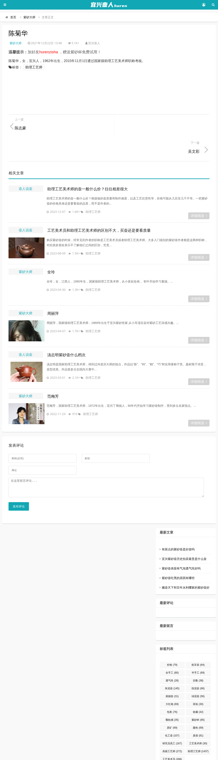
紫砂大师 (29, 17)
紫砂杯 (198, 699)
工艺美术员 (172, 738)
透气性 (172, 660)
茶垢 (198, 683)
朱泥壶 (172, 668)
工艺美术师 (198, 723)
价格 (172, 644)
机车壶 (198, 644)
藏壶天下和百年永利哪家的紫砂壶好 (185, 567)
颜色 (198, 707)
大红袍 (172, 683)
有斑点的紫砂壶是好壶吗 (178, 529)
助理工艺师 (33, 67)
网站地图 (175, 754)
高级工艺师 (172, 731)
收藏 (198, 691)
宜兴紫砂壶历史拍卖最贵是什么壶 (184, 538)
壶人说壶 (25, 165)
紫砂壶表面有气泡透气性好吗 (181, 548)
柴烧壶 (172, 676)
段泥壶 (198, 668)
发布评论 (19, 486)
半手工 (198, 652)
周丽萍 (53, 290)
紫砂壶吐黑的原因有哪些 (178, 557)
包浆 (172, 691)
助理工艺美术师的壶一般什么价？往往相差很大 (87, 166)
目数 (198, 660)
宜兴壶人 (42, 754)
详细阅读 (199, 192)
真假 (198, 715)
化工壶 (172, 715)
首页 (13, 17)
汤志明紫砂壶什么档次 (66, 331)
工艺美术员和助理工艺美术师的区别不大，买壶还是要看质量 (99, 207)
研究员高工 (172, 723)
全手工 (172, 652)
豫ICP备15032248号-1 (71, 754)
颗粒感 (172, 699)
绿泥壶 (198, 676)
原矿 (172, 707)
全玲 (51, 249)
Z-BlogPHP (140, 754)
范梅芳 (53, 373)
